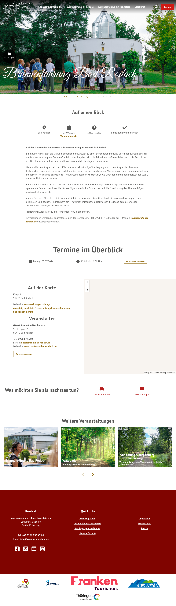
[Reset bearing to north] (87, 290)
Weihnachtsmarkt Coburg (80, 6)
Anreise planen (87, 518)
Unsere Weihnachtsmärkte (87, 523)
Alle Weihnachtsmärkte (50, 6)
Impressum (144, 518)
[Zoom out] (87, 286)
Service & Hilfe (87, 533)
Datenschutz (144, 523)
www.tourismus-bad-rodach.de (40, 346)
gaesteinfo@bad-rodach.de (35, 342)
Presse (144, 528)
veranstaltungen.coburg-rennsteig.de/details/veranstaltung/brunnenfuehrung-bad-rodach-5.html (42, 308)
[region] (130, 326)
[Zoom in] (87, 282)
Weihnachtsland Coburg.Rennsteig (76, 97)
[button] (167, 7)
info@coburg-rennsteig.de (34, 539)
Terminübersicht (68, 136)
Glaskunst (140, 6)
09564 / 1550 (25, 338)
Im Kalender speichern (135, 261)
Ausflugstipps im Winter (87, 528)
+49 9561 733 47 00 (33, 535)
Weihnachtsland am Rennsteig (114, 6)
